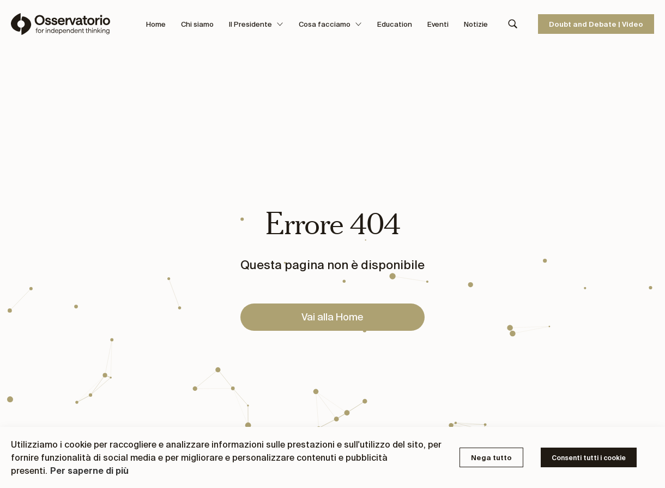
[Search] (513, 24)
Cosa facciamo (330, 24)
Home (156, 24)
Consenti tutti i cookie (589, 457)
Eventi (438, 24)
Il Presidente (256, 24)
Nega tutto (491, 458)
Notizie (476, 24)
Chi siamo (197, 24)
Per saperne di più (89, 470)
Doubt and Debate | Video (596, 24)
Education (394, 24)
